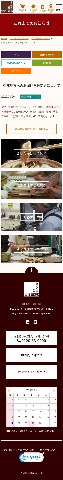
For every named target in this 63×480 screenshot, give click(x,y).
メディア (16, 70)
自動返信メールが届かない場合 (17, 449)
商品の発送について (16, 62)
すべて (16, 54)
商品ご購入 (22, 8)
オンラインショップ (31, 372)
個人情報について (49, 449)
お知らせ (47, 62)
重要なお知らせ (47, 54)
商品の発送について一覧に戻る (31, 129)
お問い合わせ (33, 355)
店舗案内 (51, 8)
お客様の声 (33, 8)
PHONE (42, 8)
